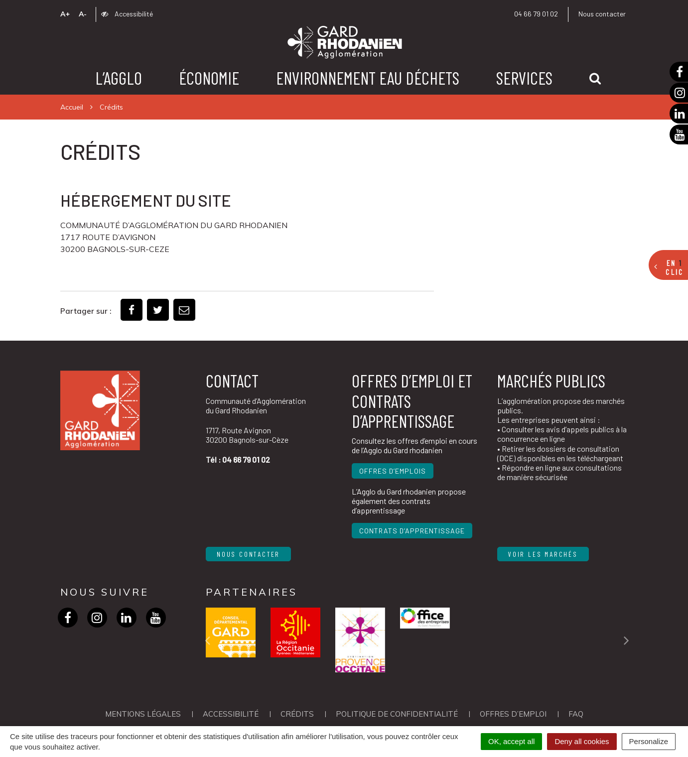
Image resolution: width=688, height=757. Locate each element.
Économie (209, 77)
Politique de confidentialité (397, 714)
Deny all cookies (581, 741)
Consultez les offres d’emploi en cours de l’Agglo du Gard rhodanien (414, 445)
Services (524, 77)
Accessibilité (127, 13)
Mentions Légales (143, 714)
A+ (65, 13)
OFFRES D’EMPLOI (513, 714)
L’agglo (118, 77)
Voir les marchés (543, 554)
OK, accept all (511, 741)
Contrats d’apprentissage (412, 530)
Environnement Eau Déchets (367, 77)
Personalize (648, 741)
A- (83, 13)
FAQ (575, 714)
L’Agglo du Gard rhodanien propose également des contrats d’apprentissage (409, 501)
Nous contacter (602, 13)
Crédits (297, 714)
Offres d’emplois (392, 471)
